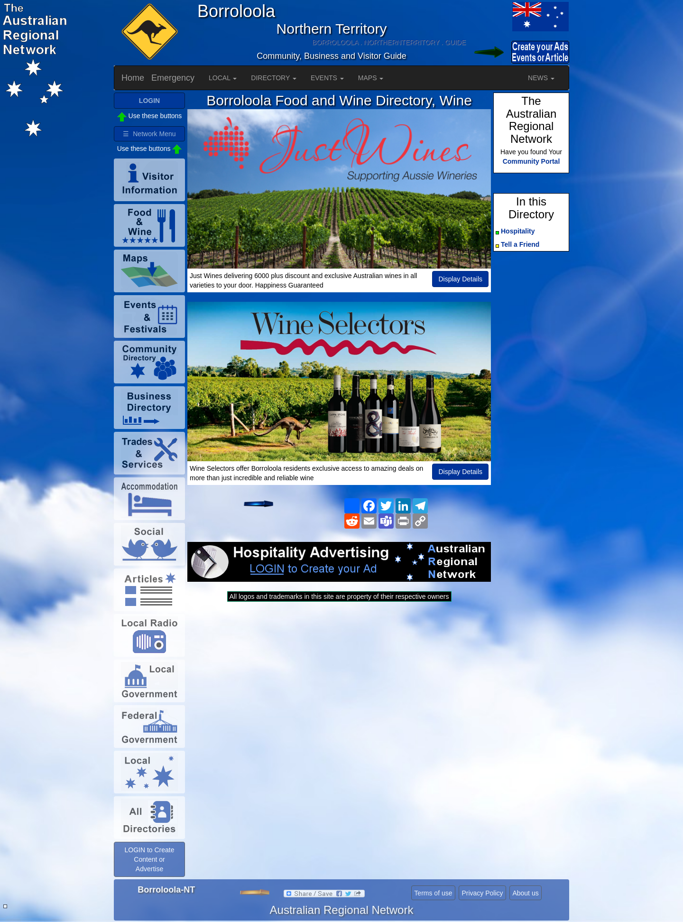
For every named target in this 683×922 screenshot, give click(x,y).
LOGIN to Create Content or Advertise (149, 859)
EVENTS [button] (327, 78)
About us (525, 893)
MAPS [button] (371, 78)
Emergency (172, 78)
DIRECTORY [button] (273, 78)
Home (132, 78)
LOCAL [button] (223, 78)
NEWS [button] (541, 78)
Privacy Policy (482, 893)
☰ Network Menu (149, 134)
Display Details (460, 279)
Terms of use (433, 893)
